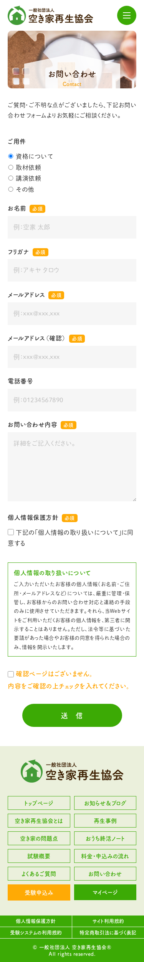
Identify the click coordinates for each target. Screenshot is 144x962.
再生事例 (105, 821)
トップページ (38, 803)
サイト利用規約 (108, 921)
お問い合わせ (105, 874)
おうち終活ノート (105, 838)
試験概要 (38, 856)
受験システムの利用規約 (36, 932)
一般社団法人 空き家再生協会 (50, 15)
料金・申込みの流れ (105, 856)
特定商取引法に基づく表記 (107, 932)
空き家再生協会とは (39, 821)
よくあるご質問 (39, 874)
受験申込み (39, 893)
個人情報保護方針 (36, 921)
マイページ (105, 892)
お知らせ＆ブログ (105, 803)
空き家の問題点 (39, 838)
